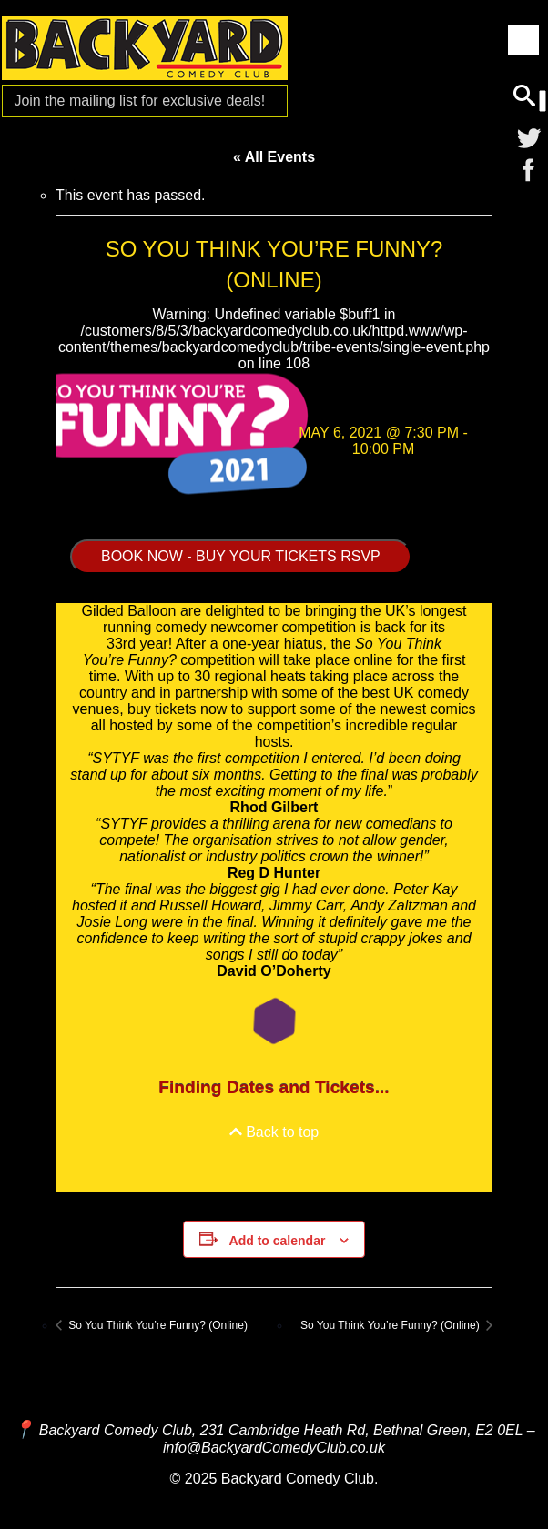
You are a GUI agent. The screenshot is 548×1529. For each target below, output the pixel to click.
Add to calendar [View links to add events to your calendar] (277, 1240)
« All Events (274, 157)
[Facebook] (529, 170)
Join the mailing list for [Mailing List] (139, 100)
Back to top (274, 1132)
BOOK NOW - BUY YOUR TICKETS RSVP (241, 556)
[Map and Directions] (24, 1429)
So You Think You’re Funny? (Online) (157, 1325)
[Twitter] (529, 137)
